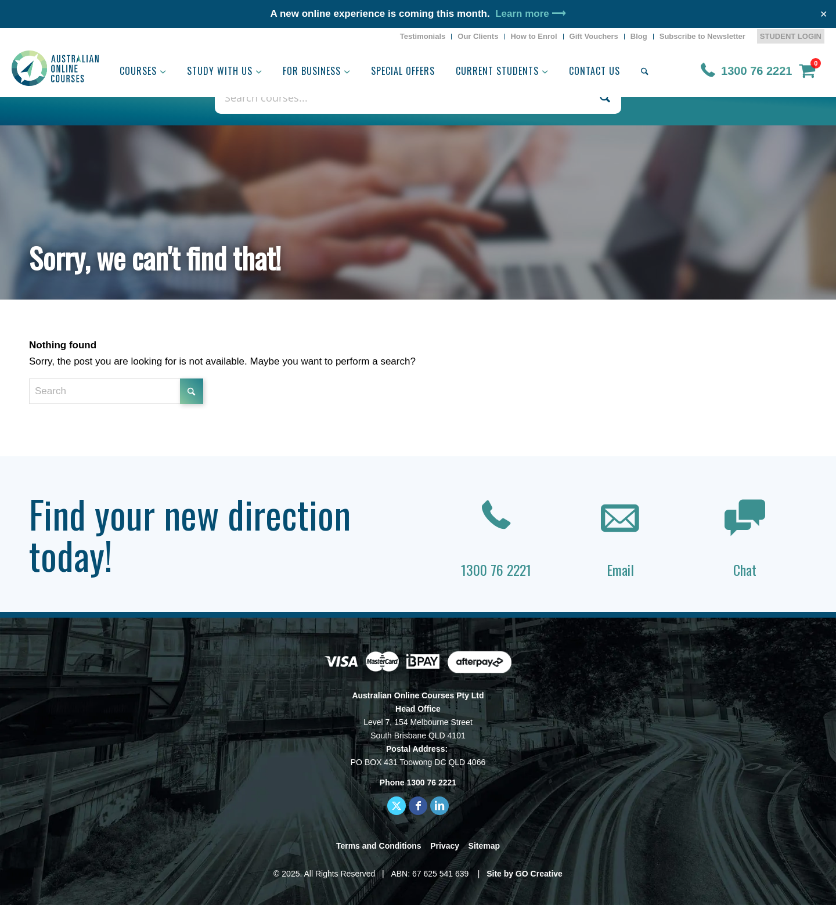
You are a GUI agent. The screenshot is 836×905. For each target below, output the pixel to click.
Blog (638, 36)
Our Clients (477, 36)
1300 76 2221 (756, 70)
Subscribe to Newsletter (702, 36)
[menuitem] (423, 36)
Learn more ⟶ (530, 13)
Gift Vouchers (594, 36)
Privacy (444, 845)
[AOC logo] (55, 68)
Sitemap (484, 845)
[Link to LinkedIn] (439, 805)
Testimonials (423, 36)
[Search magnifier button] (605, 97)
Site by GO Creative (525, 873)
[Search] (644, 71)
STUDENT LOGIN (790, 36)
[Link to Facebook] (418, 805)
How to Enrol (533, 36)
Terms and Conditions (378, 845)
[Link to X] (396, 805)
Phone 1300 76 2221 (418, 782)
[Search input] (405, 97)
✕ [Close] (823, 14)
